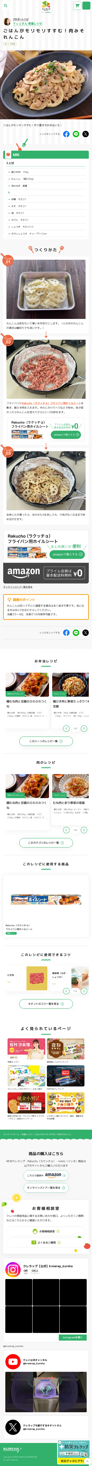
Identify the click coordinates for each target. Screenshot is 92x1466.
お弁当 (12, 44)
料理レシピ (27, 1134)
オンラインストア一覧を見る (17, 587)
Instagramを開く (73, 1337)
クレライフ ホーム (11, 1134)
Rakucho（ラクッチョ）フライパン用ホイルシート (51, 403)
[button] (84, 728)
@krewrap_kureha (13, 1346)
